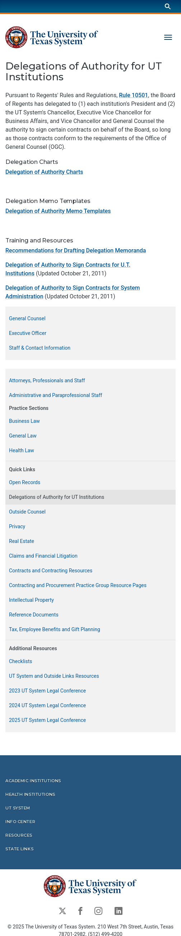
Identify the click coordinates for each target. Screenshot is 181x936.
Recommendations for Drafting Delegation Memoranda (75, 250)
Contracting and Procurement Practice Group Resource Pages (78, 585)
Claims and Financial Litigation (43, 556)
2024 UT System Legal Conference (47, 705)
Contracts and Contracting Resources (50, 570)
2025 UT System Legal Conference (47, 720)
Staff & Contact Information (39, 348)
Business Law (24, 421)
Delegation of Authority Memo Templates (58, 211)
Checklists (20, 661)
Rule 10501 (133, 95)
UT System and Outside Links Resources (54, 676)
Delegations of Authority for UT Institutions (56, 497)
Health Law (21, 450)
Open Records (24, 482)
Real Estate (21, 541)
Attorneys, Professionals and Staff (47, 380)
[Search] (168, 6)
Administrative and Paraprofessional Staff (55, 395)
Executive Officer (27, 333)
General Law (23, 436)
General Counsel (27, 318)
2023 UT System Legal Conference (47, 691)
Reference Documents (34, 615)
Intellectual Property (31, 600)
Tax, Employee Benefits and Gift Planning (54, 629)
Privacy (17, 526)
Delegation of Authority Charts (44, 172)
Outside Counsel (27, 512)
